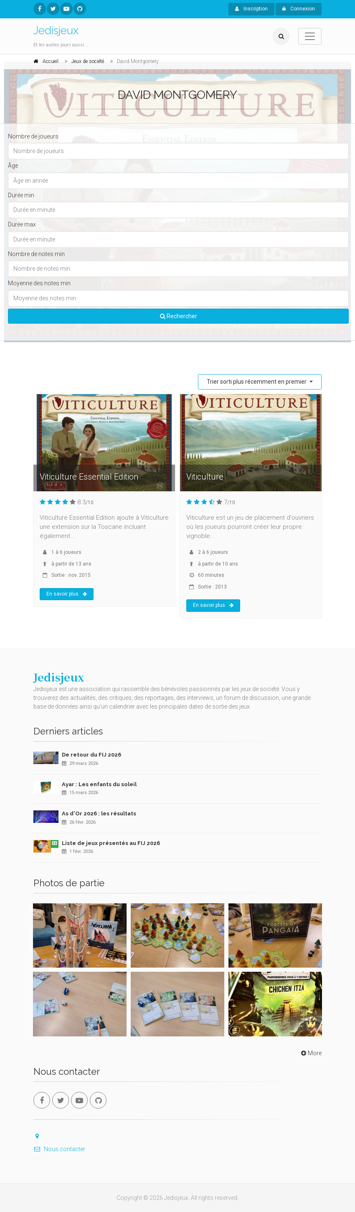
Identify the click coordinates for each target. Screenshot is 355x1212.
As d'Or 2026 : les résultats (99, 813)
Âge (13, 165)
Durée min (21, 195)
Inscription (251, 9)
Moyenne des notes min (39, 283)
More (310, 1053)
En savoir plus (66, 594)
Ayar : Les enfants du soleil (99, 784)
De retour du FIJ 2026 (91, 755)
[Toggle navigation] (310, 36)
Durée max (22, 224)
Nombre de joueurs (33, 136)
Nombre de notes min (36, 254)
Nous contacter (59, 1149)
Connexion (298, 9)
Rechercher (178, 316)
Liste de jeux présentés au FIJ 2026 (111, 843)
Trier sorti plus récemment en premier (257, 381)
